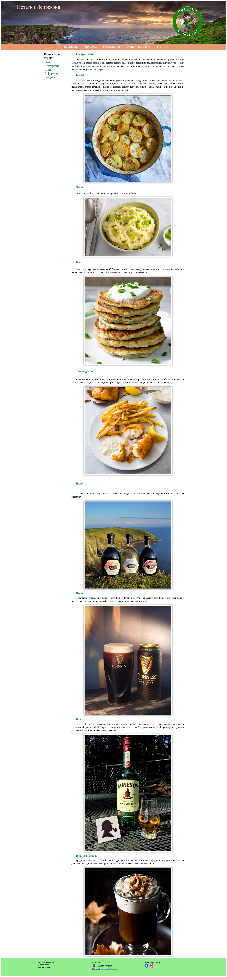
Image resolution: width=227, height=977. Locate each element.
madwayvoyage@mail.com (107, 969)
